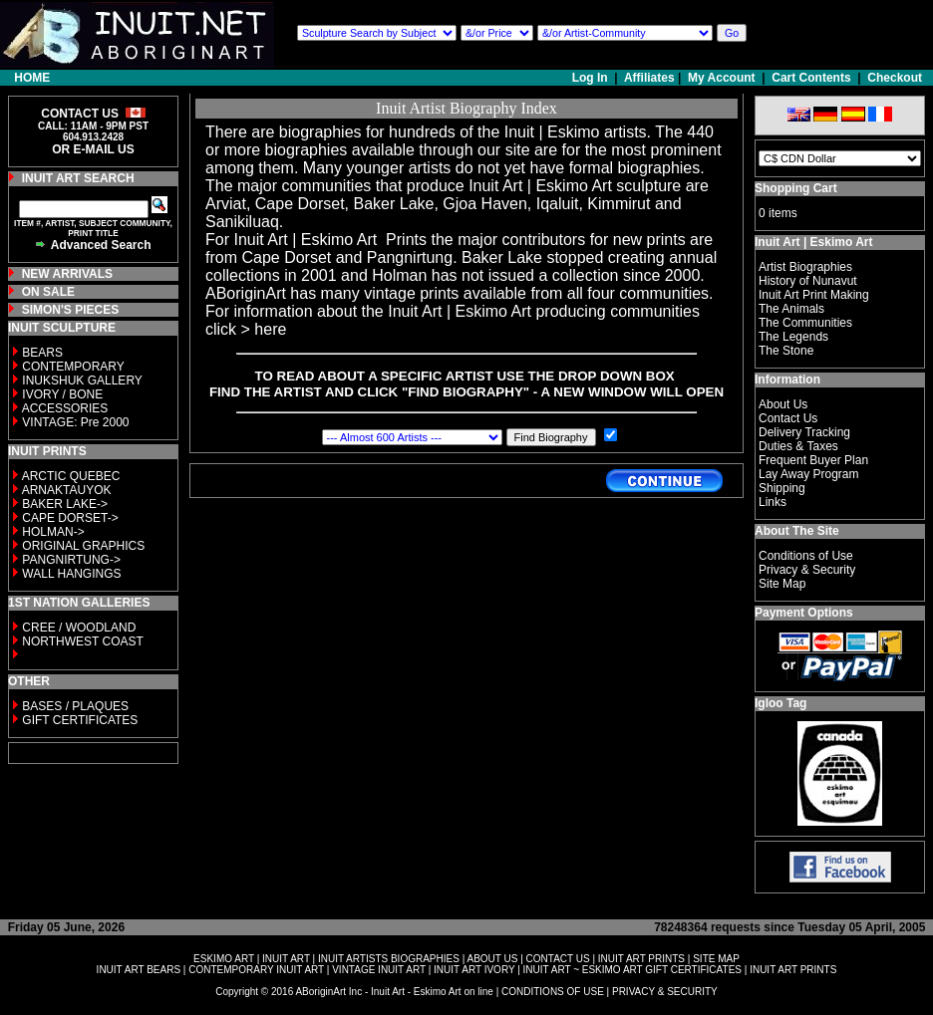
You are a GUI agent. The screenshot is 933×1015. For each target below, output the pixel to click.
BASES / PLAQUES (75, 706)
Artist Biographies (805, 267)
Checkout (894, 78)
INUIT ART (286, 958)
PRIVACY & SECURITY (665, 991)
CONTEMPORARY (73, 367)
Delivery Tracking (804, 432)
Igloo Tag (780, 703)
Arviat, (227, 203)
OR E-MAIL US (93, 149)
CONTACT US (558, 958)
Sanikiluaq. (244, 221)
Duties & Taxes (798, 446)
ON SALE (48, 292)
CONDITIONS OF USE (552, 991)
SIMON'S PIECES (71, 310)
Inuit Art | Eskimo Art (540, 185)
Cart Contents (811, 78)
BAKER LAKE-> (65, 504)
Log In (591, 78)
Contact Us (788, 418)
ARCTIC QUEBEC (71, 476)
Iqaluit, (559, 203)
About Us (783, 404)
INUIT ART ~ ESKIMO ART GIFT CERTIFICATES (632, 969)
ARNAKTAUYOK (67, 490)
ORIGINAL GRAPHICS (83, 546)
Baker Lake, (396, 203)
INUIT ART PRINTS (641, 958)
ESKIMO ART (223, 958)
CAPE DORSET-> (70, 518)
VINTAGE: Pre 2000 (75, 422)
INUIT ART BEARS (138, 969)
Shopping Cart (796, 188)
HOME (32, 78)
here (270, 329)
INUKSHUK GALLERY (82, 380)
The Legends (793, 337)
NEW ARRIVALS (67, 274)
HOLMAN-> (53, 532)
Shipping (782, 488)
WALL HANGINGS (71, 574)
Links (772, 502)
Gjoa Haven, (487, 203)
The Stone (786, 351)
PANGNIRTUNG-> (71, 560)
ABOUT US (491, 958)
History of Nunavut (808, 281)
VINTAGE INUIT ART (379, 969)
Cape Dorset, (302, 203)
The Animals (791, 309)
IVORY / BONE (62, 394)
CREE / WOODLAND (77, 627)
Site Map (782, 584)
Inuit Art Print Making (814, 295)
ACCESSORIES (65, 408)
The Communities (805, 323)
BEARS (42, 353)
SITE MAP (716, 958)
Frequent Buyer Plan (813, 460)
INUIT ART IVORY (474, 969)
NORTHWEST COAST (81, 641)
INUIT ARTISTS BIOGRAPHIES (389, 958)
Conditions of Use (806, 556)
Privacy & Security (807, 570)
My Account (722, 78)
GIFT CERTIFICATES (80, 720)
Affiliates (649, 78)
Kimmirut (618, 203)
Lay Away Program (809, 474)
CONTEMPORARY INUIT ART (256, 969)
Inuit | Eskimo (552, 132)
